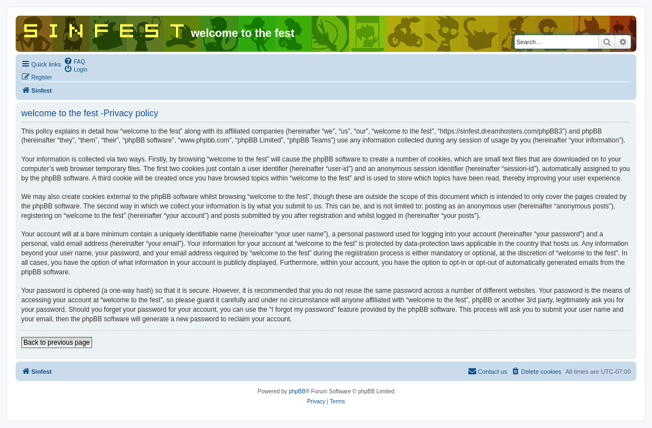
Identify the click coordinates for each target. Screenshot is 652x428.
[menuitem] (74, 61)
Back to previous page (56, 342)
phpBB (297, 391)
